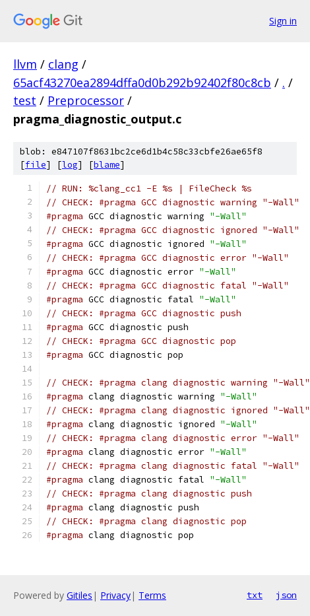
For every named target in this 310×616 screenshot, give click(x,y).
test (24, 100)
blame (107, 164)
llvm (25, 64)
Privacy (115, 595)
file (35, 164)
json (286, 595)
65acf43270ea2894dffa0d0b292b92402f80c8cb (142, 82)
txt (255, 595)
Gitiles (79, 595)
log (70, 164)
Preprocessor (85, 100)
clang (63, 64)
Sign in (283, 21)
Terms (152, 595)
